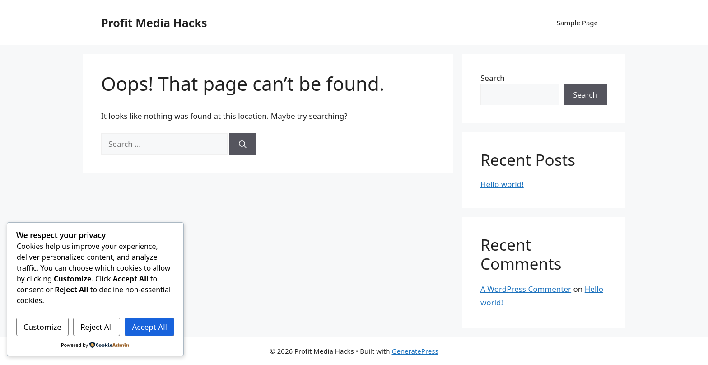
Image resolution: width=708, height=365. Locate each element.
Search (492, 78)
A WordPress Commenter (525, 289)
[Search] (242, 144)
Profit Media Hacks (154, 22)
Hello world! (502, 184)
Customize (42, 327)
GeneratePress (415, 351)
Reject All (96, 327)
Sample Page (577, 22)
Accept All (149, 327)
